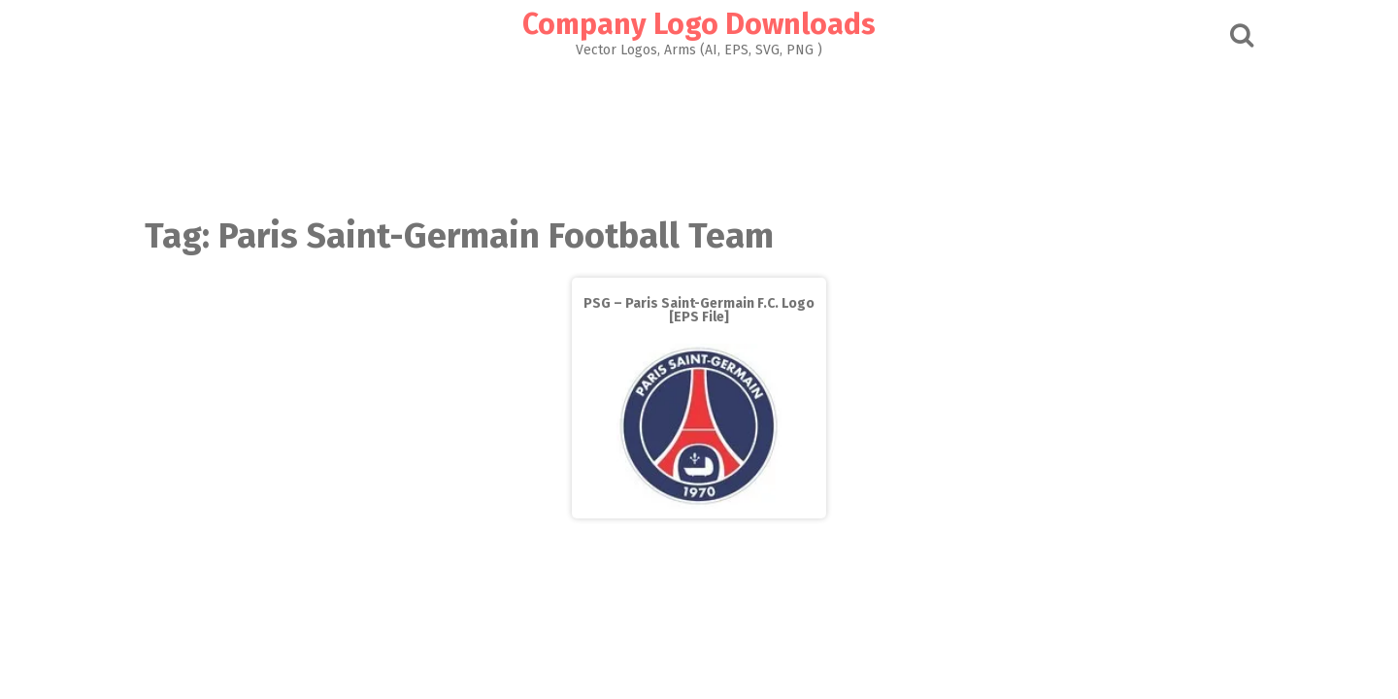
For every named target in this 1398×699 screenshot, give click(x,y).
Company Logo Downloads (699, 24)
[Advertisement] (699, 132)
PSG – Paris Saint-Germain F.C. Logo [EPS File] (699, 310)
